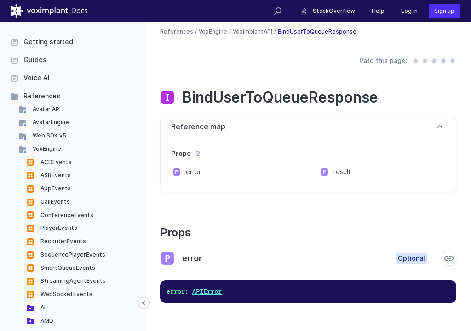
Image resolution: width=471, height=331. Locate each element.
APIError (207, 291)
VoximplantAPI (252, 31)
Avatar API (46, 109)
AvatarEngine (50, 122)
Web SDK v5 (48, 135)
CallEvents (54, 201)
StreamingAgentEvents (72, 280)
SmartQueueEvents (67, 267)
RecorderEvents (62, 241)
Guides (34, 59)
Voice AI (36, 77)
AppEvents (55, 188)
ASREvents (55, 174)
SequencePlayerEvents (72, 254)
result (342, 172)
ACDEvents (55, 162)
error (193, 172)
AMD (46, 320)
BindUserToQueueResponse (317, 31)
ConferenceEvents (66, 214)
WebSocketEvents (65, 294)
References (41, 96)
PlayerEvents (58, 227)
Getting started (48, 42)
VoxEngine (46, 148)
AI (42, 307)
